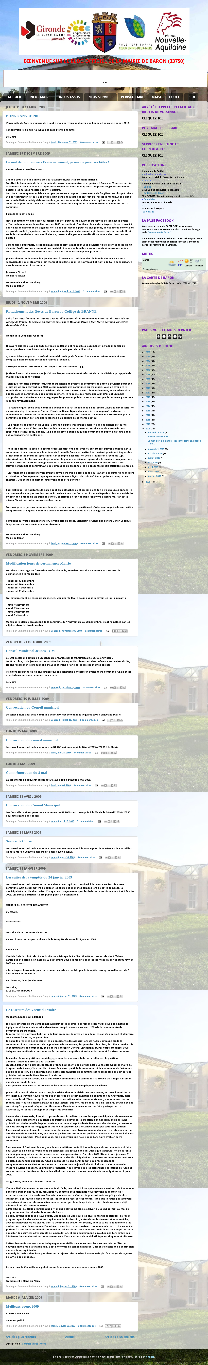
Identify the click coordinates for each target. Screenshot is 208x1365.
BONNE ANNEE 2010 (23, 116)
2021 (148, 374)
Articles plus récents (21, 1337)
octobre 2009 (155, 453)
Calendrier (149, 199)
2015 (148, 401)
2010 (148, 424)
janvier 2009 (154, 476)
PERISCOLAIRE (132, 97)
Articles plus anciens (120, 1337)
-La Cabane (148, 211)
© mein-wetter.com (150, 269)
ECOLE (174, 97)
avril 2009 (153, 467)
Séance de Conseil (20, 841)
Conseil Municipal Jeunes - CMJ (31, 651)
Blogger (149, 1356)
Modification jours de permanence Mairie (38, 563)
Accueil (70, 1337)
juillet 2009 (154, 458)
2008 (148, 481)
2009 (148, 428)
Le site (147, 186)
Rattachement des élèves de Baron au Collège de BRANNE (51, 311)
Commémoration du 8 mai (26, 772)
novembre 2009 (156, 449)
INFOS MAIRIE (40, 97)
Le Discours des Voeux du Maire (31, 1010)
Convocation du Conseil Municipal (33, 805)
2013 (148, 410)
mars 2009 (153, 471)
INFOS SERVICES (100, 97)
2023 (148, 365)
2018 (148, 388)
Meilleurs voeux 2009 (22, 1306)
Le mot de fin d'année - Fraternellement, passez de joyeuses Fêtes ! (57, 162)
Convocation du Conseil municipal (32, 707)
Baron (146, 260)
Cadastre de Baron (154, 193)
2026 (148, 352)
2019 (148, 383)
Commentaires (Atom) (34, 1343)
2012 (148, 415)
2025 (148, 356)
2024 (148, 361)
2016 (148, 397)
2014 (148, 406)
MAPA (156, 97)
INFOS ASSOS (69, 97)
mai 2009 (153, 462)
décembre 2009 (156, 432)
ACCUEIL (14, 97)
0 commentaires (89, 142)
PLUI (191, 97)
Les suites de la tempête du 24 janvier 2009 (39, 877)
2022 (148, 370)
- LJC (144, 205)
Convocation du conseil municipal (32, 740)
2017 (148, 392)
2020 (148, 379)
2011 (148, 419)
